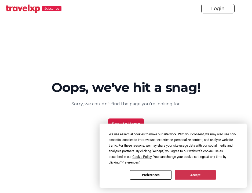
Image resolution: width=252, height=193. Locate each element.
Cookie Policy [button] (141, 157)
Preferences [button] (130, 162)
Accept (195, 175)
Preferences (151, 175)
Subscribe (51, 8)
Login (218, 9)
